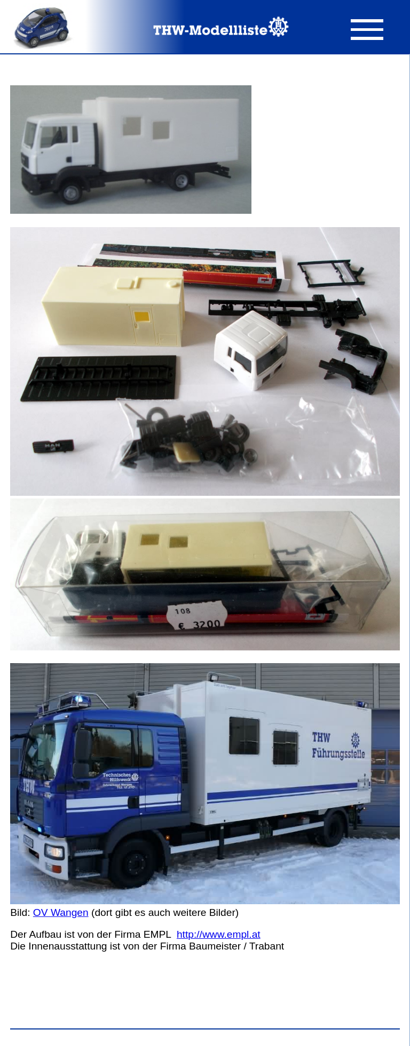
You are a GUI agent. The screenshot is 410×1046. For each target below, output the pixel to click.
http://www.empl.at (219, 934)
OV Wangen (61, 912)
